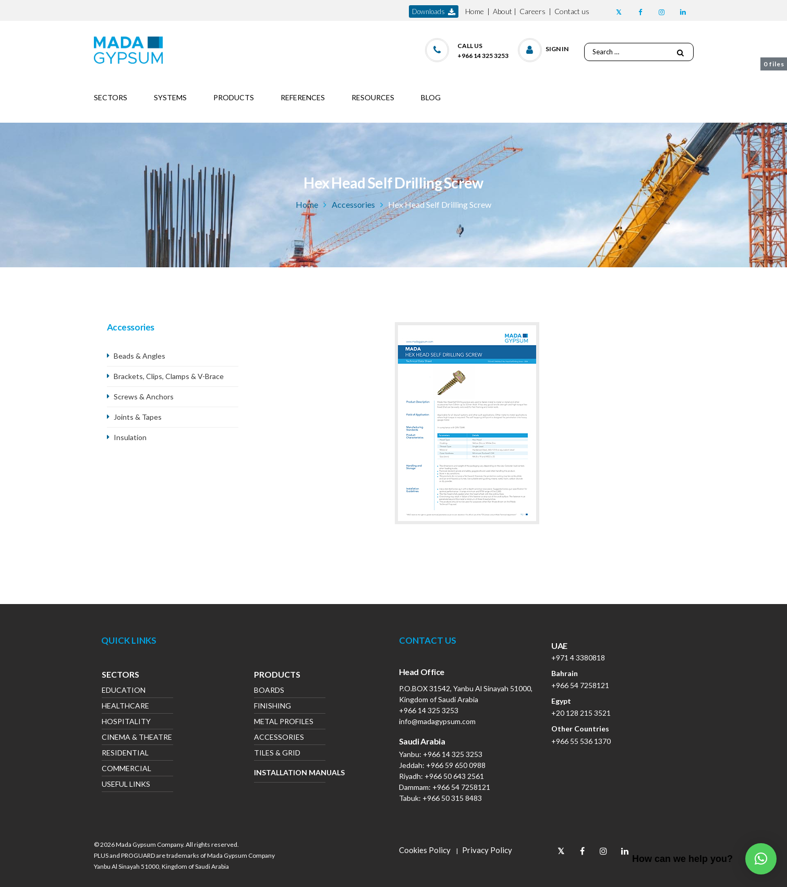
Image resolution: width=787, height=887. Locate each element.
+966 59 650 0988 (456, 765)
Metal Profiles (283, 722)
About (502, 11)
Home (474, 11)
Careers (532, 11)
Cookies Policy (425, 850)
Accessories (353, 204)
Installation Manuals (289, 772)
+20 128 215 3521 (581, 712)
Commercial (126, 769)
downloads (433, 11)
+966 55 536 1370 (581, 741)
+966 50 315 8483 (452, 798)
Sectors (120, 675)
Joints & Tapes (138, 416)
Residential (125, 753)
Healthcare (125, 706)
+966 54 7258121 (461, 787)
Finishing (272, 706)
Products (277, 675)
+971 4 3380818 (578, 657)
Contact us (571, 11)
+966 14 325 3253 (428, 710)
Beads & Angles (139, 355)
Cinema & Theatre (137, 738)
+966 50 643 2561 (454, 776)
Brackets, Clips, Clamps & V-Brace (169, 376)
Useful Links (126, 785)
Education (124, 691)
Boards (269, 691)
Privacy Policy (487, 850)
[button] (543, 48)
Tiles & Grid (277, 753)
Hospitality (126, 722)
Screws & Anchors (144, 396)
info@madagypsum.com (437, 721)
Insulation (130, 437)
